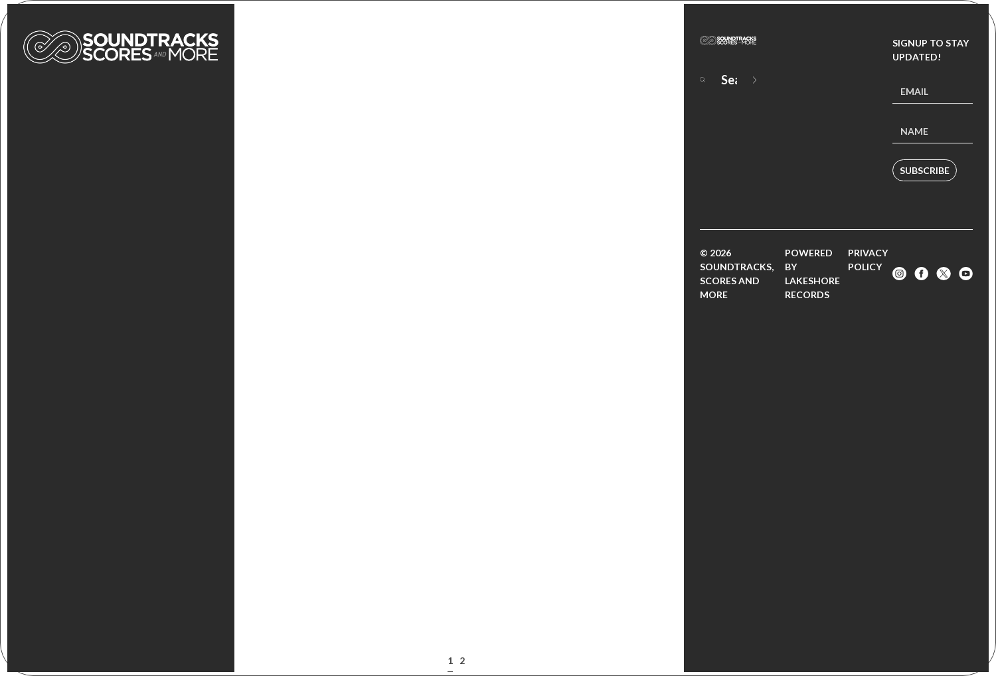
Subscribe (925, 170)
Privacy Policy (868, 259)
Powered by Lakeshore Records (812, 273)
